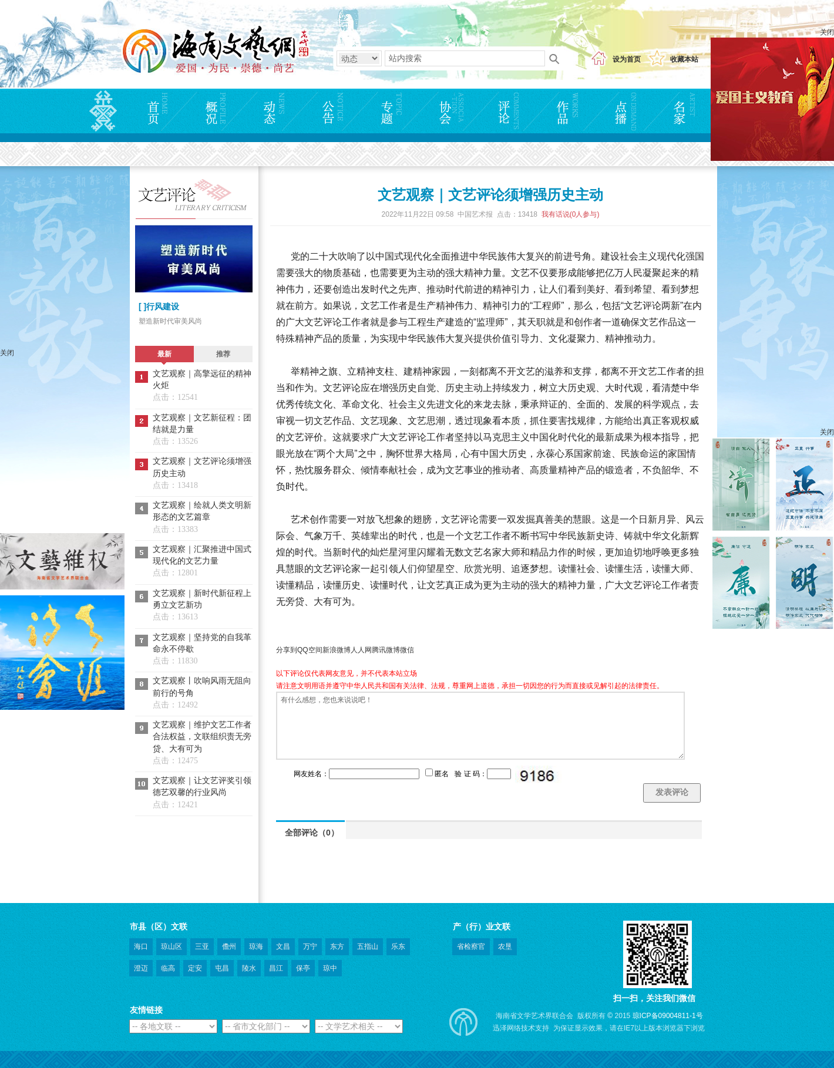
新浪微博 (336, 650)
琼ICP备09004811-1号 (668, 1016)
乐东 (398, 946)
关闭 (827, 32)
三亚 (202, 946)
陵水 (249, 968)
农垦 (505, 946)
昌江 (276, 968)
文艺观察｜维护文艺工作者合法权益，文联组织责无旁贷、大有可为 (202, 736)
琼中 (330, 968)
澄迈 (141, 968)
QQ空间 (309, 650)
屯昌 (222, 968)
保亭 (303, 968)
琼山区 (171, 946)
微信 (407, 650)
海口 (141, 946)
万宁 (310, 946)
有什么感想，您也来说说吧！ (480, 726)
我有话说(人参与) (571, 214)
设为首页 (627, 59)
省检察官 (471, 946)
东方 (337, 946)
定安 (195, 968)
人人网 (361, 650)
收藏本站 (684, 59)
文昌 (283, 946)
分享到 (286, 650)
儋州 (229, 946)
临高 (168, 968)
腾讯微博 (386, 650)
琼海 (256, 946)
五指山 (367, 946)
